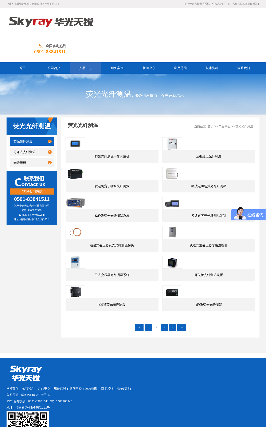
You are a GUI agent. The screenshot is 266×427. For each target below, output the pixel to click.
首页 (211, 99)
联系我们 (166, 385)
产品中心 (224, 99)
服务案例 (103, 385)
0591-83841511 (243, 24)
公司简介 (71, 385)
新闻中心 (119, 385)
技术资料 (150, 385)
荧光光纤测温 (22, 114)
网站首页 (55, 385)
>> (181, 347)
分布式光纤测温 (24, 124)
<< (139, 347)
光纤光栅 (19, 135)
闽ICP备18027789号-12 (78, 391)
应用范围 (134, 385)
